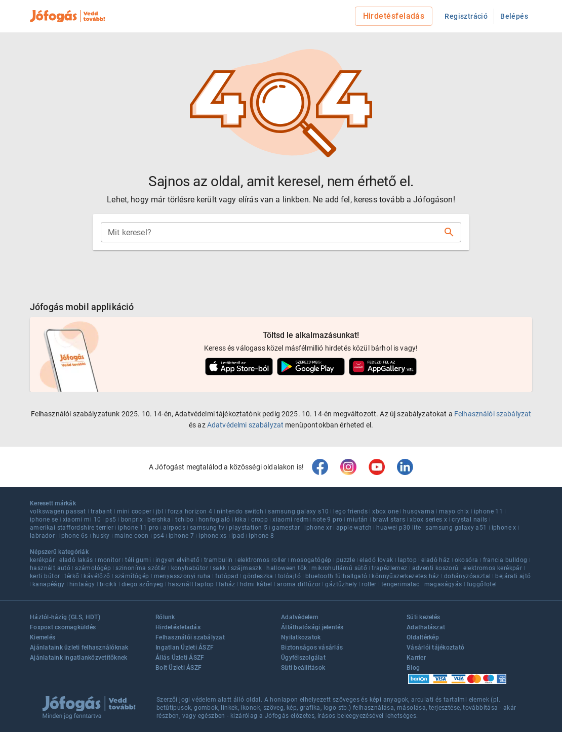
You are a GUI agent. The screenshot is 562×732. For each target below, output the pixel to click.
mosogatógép (311, 560)
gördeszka (258, 576)
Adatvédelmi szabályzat (245, 425)
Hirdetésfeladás (394, 16)
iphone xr (318, 527)
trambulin (218, 560)
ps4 (158, 535)
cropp (259, 519)
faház (227, 584)
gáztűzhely (341, 584)
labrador (42, 535)
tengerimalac (400, 584)
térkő (71, 576)
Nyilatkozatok (300, 637)
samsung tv (207, 527)
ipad (238, 535)
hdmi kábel (256, 584)
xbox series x (428, 519)
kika (241, 519)
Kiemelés (42, 637)
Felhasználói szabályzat (492, 414)
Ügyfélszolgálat (303, 657)
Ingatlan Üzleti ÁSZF (184, 647)
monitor (109, 560)
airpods (174, 527)
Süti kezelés (423, 617)
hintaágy (82, 584)
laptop (407, 560)
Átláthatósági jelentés (312, 627)
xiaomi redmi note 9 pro (307, 519)
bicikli (108, 584)
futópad (226, 576)
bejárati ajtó (513, 576)
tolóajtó (289, 576)
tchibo (184, 519)
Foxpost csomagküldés (63, 627)
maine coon (131, 535)
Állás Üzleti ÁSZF (179, 657)
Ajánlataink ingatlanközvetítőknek (78, 657)
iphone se (44, 519)
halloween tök (286, 568)
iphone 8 (261, 535)
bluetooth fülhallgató (336, 576)
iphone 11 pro (138, 527)
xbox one (385, 511)
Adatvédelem (299, 617)
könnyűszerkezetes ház (405, 576)
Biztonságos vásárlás (312, 647)
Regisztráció (466, 16)
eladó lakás (76, 560)
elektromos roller (262, 560)
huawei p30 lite (398, 527)
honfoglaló (214, 519)
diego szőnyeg (143, 584)
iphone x (504, 527)
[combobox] (273, 232)
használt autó (50, 568)
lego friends (350, 511)
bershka (159, 519)
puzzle (345, 560)
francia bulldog (505, 560)
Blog (413, 667)
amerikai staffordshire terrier (71, 527)
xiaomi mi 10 (82, 519)
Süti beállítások (303, 667)
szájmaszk (246, 568)
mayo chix (454, 511)
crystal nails (469, 519)
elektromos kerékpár (493, 568)
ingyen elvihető (177, 560)
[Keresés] (449, 232)
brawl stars (389, 519)
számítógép (132, 576)
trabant (101, 511)
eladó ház (435, 560)
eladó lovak (376, 560)
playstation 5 (248, 527)
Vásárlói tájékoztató (435, 647)
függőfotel (482, 584)
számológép (93, 568)
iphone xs (212, 535)
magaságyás (443, 584)
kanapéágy (48, 584)
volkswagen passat (58, 511)
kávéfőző (97, 576)
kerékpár (42, 560)
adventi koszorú (435, 568)
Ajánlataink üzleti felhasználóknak (79, 647)
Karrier (416, 657)
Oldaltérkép (423, 637)
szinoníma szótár (140, 568)
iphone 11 (488, 511)
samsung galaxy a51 (456, 527)
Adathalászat (426, 627)
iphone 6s (73, 535)
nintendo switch (240, 511)
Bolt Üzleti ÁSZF (178, 667)
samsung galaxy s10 (298, 511)
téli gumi (138, 560)
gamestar (286, 527)
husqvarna (418, 511)
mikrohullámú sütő (339, 568)
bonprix (132, 519)
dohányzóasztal (467, 576)
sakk (219, 568)
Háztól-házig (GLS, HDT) (65, 617)
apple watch (354, 527)
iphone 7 (181, 535)
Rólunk (165, 617)
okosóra (466, 560)
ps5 (110, 519)
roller (369, 584)
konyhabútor (189, 568)
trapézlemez (389, 568)
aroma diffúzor (299, 584)
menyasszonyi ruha (182, 576)
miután (357, 519)
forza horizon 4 (190, 511)
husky (101, 535)
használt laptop (191, 584)
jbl (159, 511)
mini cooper (134, 511)
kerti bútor (45, 576)
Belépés (514, 16)
